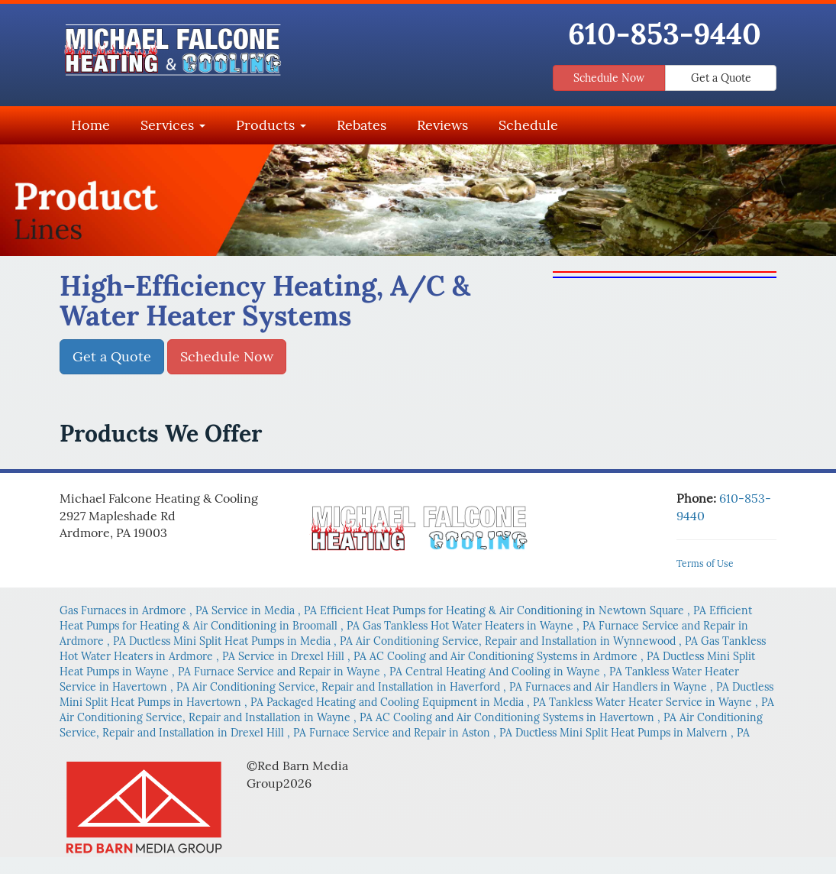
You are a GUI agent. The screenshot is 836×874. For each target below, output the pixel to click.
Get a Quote (721, 78)
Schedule (528, 125)
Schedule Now (608, 78)
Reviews (442, 125)
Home (90, 125)
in (135, 610)
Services (172, 125)
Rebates (361, 125)
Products (271, 125)
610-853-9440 (664, 34)
